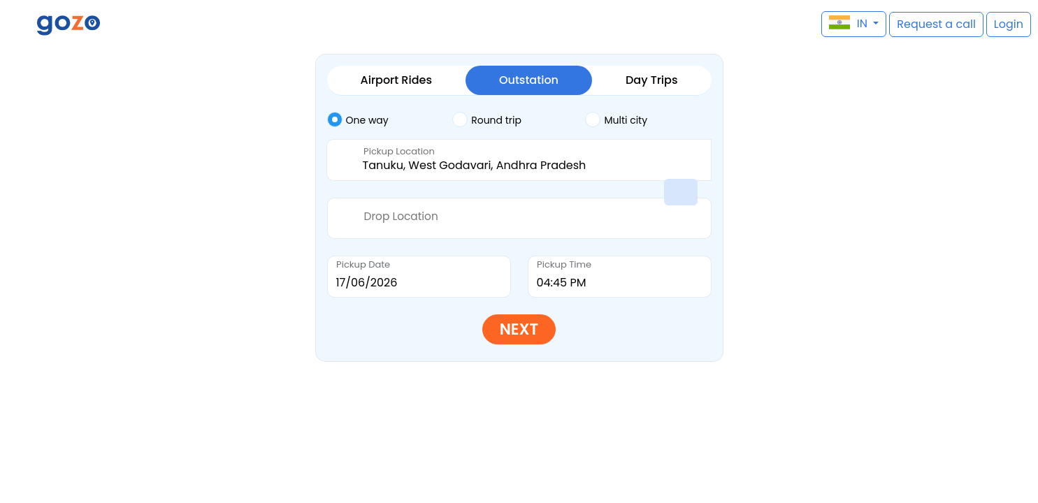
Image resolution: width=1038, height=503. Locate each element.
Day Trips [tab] (651, 80)
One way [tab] (358, 119)
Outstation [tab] (528, 80)
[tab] (390, 120)
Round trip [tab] (486, 119)
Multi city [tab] (616, 119)
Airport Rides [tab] (396, 80)
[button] (17, 24)
